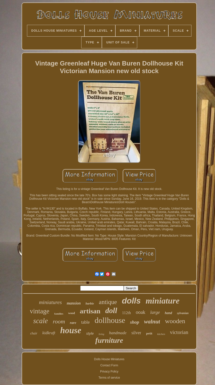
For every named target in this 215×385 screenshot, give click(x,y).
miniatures (50, 302)
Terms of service (109, 377)
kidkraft (48, 333)
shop (134, 322)
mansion (74, 303)
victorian (179, 332)
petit (149, 333)
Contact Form (109, 365)
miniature (162, 300)
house (70, 330)
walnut (152, 322)
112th (126, 313)
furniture (109, 340)
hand (168, 313)
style (90, 333)
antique (108, 302)
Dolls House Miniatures (109, 359)
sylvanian (182, 313)
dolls (131, 300)
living (101, 334)
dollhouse (110, 320)
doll (111, 310)
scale (40, 321)
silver (136, 332)
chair (34, 333)
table (85, 322)
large (155, 312)
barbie (90, 303)
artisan (90, 311)
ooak (140, 312)
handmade (118, 333)
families (58, 313)
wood (71, 313)
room (59, 321)
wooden (175, 321)
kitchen (161, 333)
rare (73, 323)
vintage (39, 311)
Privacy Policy (109, 371)
